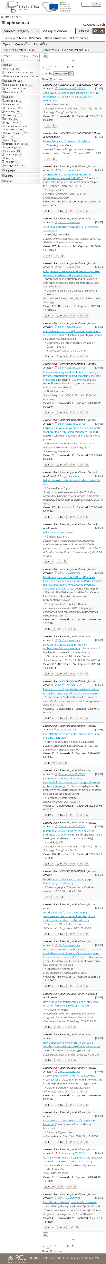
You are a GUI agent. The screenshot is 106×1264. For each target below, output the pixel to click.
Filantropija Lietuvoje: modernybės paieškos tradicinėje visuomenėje (68, 832)
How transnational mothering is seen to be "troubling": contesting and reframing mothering (71, 1044)
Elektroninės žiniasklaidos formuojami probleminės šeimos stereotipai (65, 646)
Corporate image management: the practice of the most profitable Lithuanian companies (72, 429)
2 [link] (52, 67)
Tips (5, 44)
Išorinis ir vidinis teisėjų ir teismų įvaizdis (66, 1157)
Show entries (52, 79)
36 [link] (68, 67)
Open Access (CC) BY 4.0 (71, 88)
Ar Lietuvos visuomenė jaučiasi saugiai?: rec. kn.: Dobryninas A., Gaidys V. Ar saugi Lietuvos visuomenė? (71, 96)
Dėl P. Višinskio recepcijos (58, 532)
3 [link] (56, 67)
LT (48, 210)
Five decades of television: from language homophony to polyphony (67, 881)
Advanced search (94, 24)
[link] (44, 67)
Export (39, 44)
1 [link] (48, 67)
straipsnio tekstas (66, 729)
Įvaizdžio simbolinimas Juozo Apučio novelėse (70, 1202)
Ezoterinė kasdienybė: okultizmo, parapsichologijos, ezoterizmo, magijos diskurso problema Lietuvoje (71, 782)
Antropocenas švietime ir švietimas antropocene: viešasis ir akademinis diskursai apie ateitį (71, 273)
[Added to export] (54, 125)
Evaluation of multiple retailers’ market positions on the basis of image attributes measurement (71, 691)
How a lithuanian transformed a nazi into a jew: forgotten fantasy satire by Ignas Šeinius (70, 1003)
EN (60, 210)
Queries (21, 44)
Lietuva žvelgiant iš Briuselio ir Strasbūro (66, 141)
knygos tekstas (70, 476)
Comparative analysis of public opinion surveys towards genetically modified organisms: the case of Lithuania (72, 375)
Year (7, 56)
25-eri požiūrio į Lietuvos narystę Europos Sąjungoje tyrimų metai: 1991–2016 (67, 176)
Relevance (63, 73)
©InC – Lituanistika (69, 170)
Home (7, 17)
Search (18, 17)
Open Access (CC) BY (69, 326)
